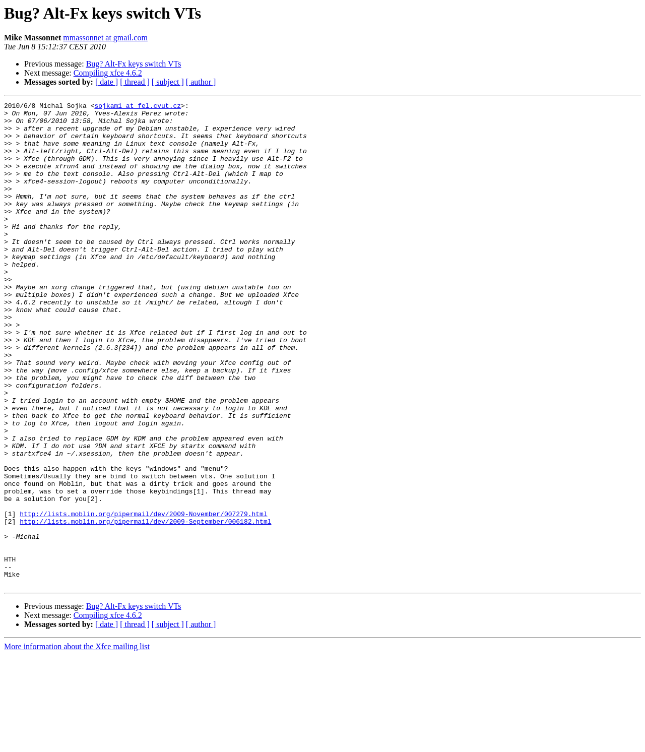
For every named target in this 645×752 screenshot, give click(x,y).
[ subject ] (168, 82)
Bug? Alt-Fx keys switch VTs (133, 63)
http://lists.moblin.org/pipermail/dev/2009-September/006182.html (145, 605)
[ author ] (201, 82)
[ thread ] (135, 82)
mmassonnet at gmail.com (105, 37)
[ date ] (106, 82)
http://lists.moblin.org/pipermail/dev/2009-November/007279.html (143, 596)
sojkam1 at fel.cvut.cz (137, 106)
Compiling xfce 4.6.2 (108, 73)
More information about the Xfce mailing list (77, 743)
